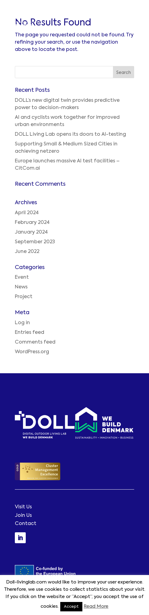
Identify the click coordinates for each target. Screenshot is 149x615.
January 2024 (31, 232)
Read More (96, 606)
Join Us (23, 515)
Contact (25, 523)
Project (23, 296)
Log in (22, 323)
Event (22, 277)
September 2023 (35, 242)
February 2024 (32, 222)
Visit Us (23, 507)
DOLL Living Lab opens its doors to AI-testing (70, 134)
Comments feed (35, 342)
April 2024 (27, 213)
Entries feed (29, 332)
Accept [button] (71, 607)
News (21, 287)
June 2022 (27, 251)
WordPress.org (32, 352)
